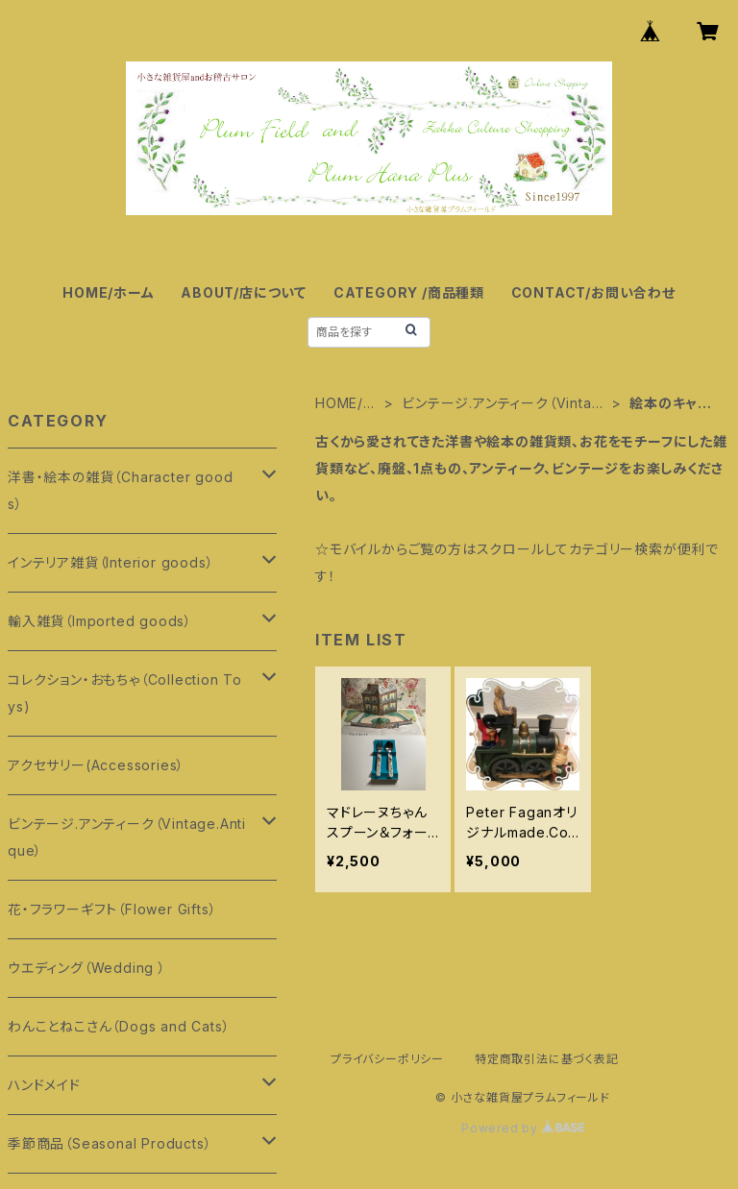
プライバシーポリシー (387, 1059)
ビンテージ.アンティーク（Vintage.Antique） (501, 404)
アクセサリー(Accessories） (96, 765)
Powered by (522, 1128)
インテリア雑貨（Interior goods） (110, 562)
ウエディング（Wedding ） (87, 967)
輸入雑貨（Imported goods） (100, 621)
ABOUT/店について (244, 292)
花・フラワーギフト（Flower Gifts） (112, 909)
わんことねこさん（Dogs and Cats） (119, 1026)
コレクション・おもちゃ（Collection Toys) (125, 693)
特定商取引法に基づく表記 (547, 1059)
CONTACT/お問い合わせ (593, 292)
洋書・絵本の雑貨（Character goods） (120, 490)
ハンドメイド (44, 1085)
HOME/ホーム (108, 292)
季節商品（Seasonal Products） (109, 1143)
